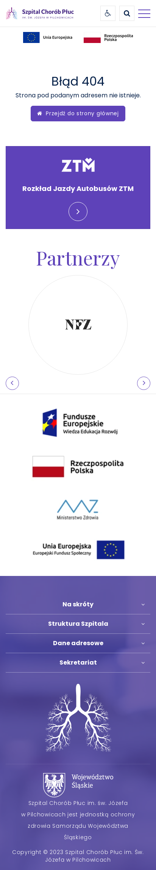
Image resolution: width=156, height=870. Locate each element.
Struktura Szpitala (78, 623)
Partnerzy (78, 257)
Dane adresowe (78, 643)
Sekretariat (78, 662)
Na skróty (78, 604)
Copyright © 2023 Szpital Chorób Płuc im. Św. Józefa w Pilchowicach (78, 856)
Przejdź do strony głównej (78, 113)
